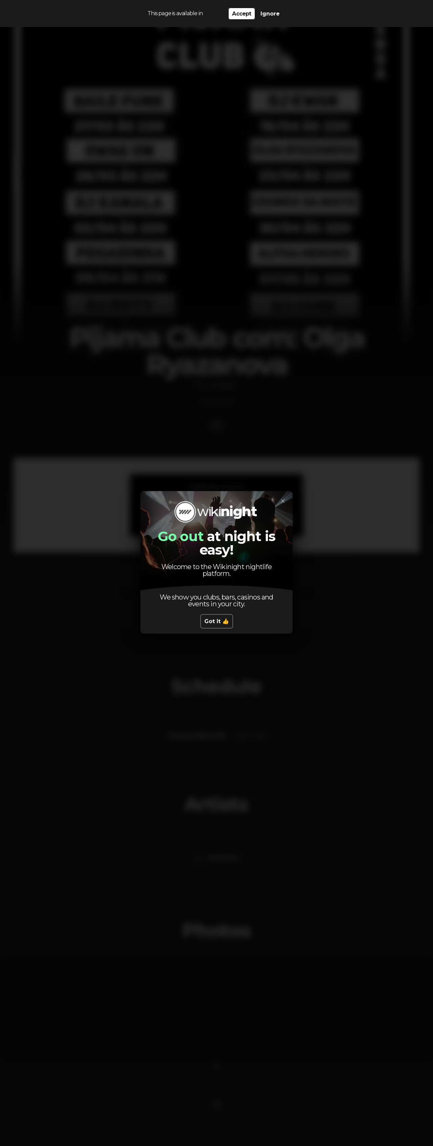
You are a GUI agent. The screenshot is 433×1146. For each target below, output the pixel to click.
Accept (241, 13)
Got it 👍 (216, 621)
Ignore (270, 13)
